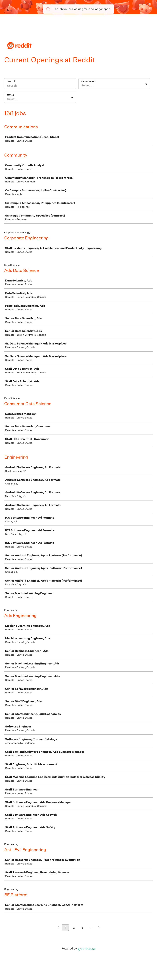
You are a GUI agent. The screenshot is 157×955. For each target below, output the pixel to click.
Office (10, 94)
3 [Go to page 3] (82, 927)
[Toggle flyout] (146, 84)
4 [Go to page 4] (91, 927)
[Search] (40, 86)
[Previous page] (58, 927)
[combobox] (81, 85)
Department (88, 81)
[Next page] (98, 927)
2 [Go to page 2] (74, 927)
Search (11, 81)
